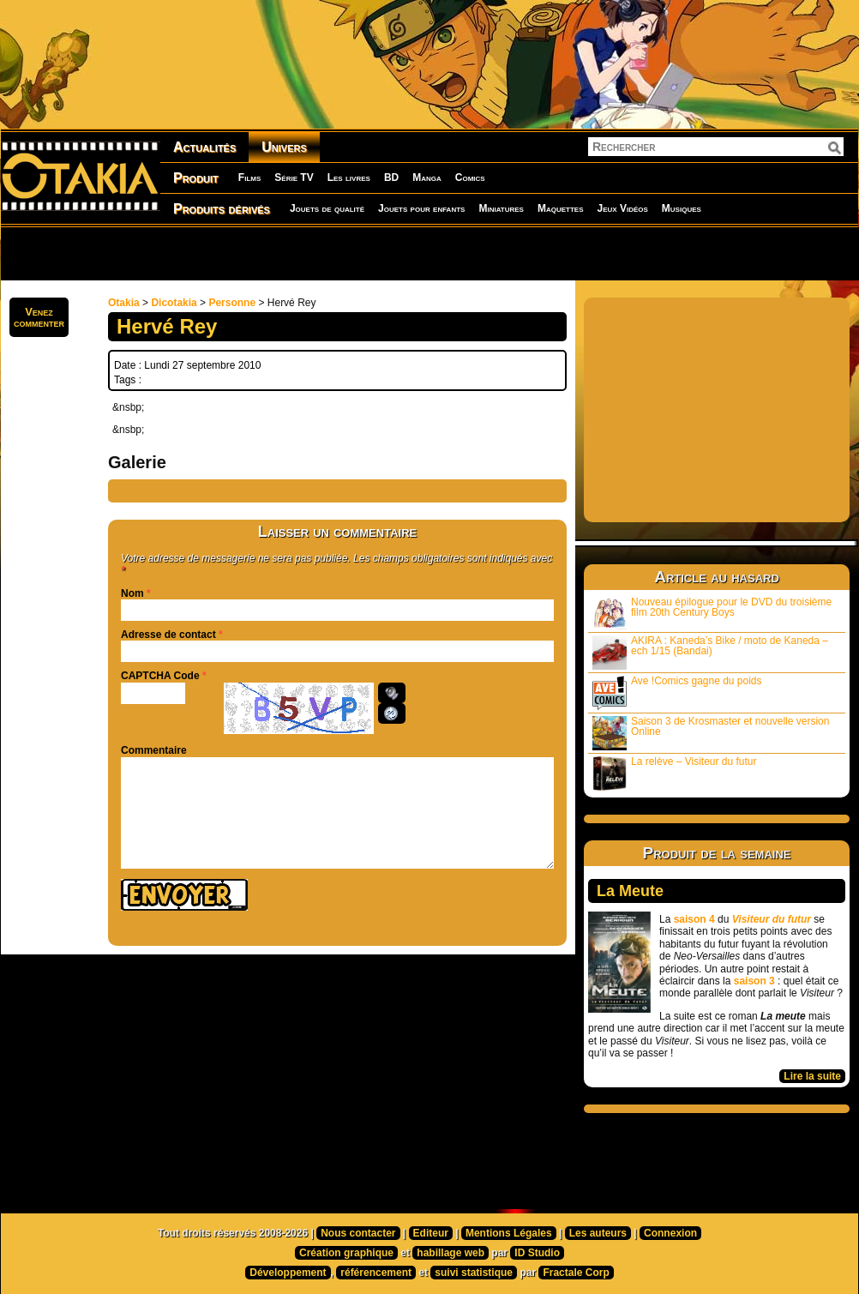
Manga (427, 178)
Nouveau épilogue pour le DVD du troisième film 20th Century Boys (712, 612)
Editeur (430, 1233)
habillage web (450, 1253)
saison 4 (694, 919)
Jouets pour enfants (421, 208)
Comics (470, 178)
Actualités (204, 147)
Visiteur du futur (771, 919)
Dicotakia (173, 303)
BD (391, 178)
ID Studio (537, 1253)
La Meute (630, 891)
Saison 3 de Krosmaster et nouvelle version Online (710, 732)
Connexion (670, 1233)
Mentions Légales (509, 1233)
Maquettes (561, 208)
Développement (287, 1273)
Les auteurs (598, 1233)
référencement (375, 1273)
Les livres (348, 178)
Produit (196, 178)
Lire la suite (812, 1076)
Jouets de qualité (327, 208)
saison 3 (754, 981)
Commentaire (154, 750)
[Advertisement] (219, 253)
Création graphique (346, 1253)
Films (249, 178)
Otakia (124, 303)
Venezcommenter (39, 317)
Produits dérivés (221, 209)
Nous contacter (358, 1233)
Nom (132, 593)
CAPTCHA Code (160, 676)
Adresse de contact (168, 635)
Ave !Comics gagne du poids (677, 692)
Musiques (681, 208)
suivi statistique (474, 1273)
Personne (231, 303)
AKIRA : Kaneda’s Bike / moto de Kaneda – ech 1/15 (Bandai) (710, 652)
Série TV (293, 178)
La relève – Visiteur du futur (674, 773)
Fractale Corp (576, 1273)
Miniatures (501, 208)
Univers (284, 147)
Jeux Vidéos (622, 208)
